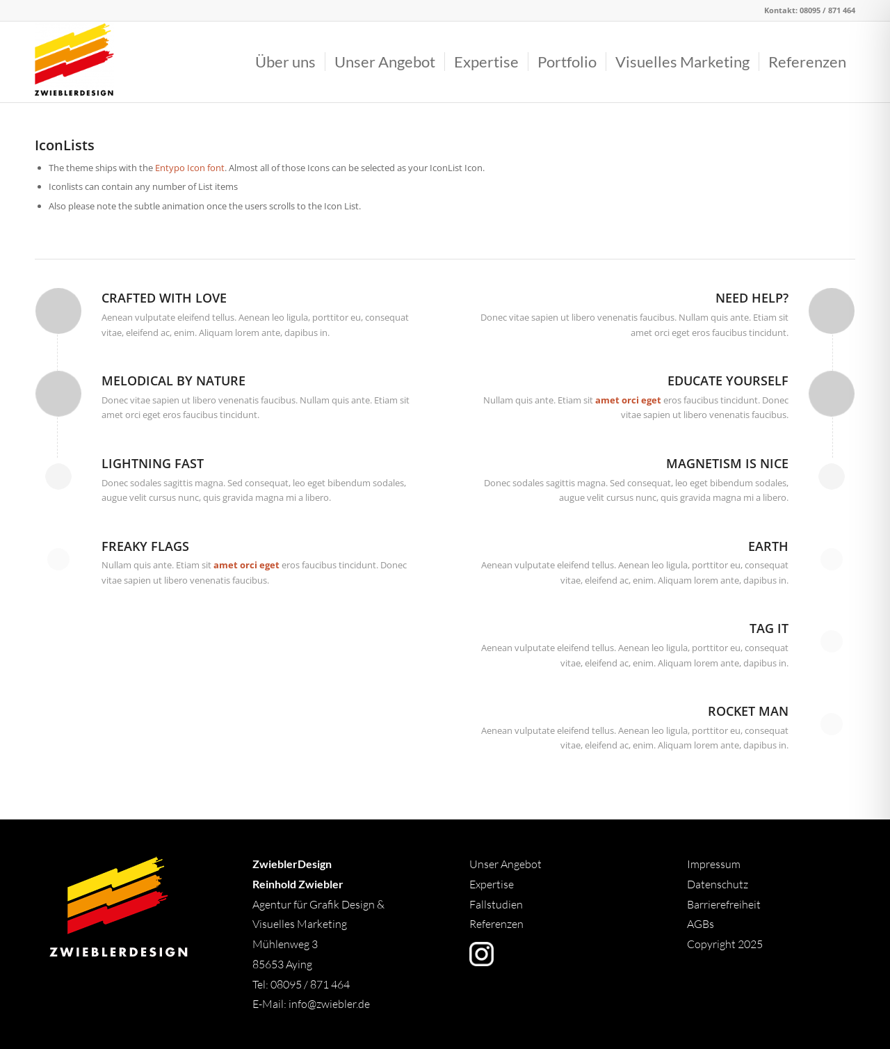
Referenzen (496, 924)
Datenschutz (717, 884)
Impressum (714, 864)
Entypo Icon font (190, 167)
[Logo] (74, 62)
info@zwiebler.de (329, 1004)
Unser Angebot (505, 864)
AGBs (701, 924)
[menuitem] (285, 62)
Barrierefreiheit (724, 904)
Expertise (491, 884)
